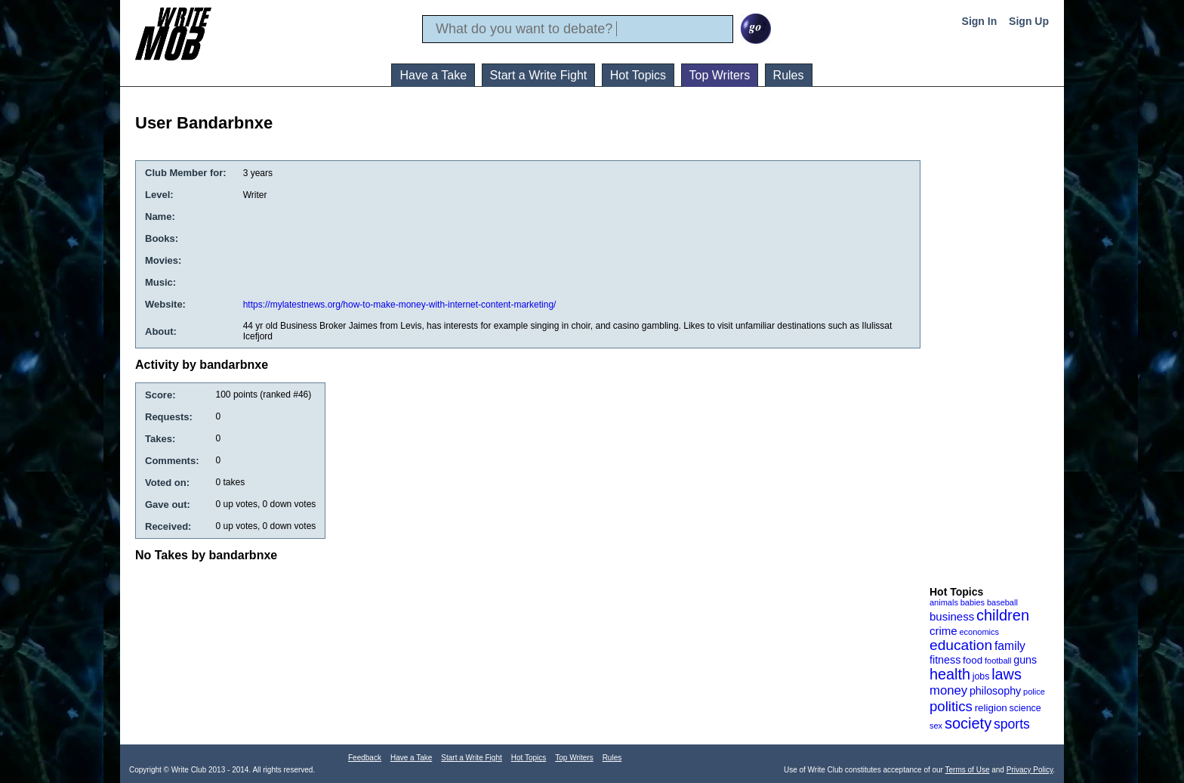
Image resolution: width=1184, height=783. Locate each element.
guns (1025, 660)
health (950, 674)
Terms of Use (967, 770)
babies (972, 602)
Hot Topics (638, 75)
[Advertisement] (990, 347)
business (952, 616)
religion (991, 707)
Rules (788, 75)
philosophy (995, 691)
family (1009, 645)
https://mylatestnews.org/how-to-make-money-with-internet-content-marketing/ (400, 304)
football (998, 660)
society (968, 723)
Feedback (364, 758)
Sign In (979, 21)
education (961, 645)
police (1034, 691)
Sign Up (1029, 21)
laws (1006, 674)
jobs (981, 676)
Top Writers (720, 75)
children (1002, 615)
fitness (945, 660)
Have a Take (433, 75)
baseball (1002, 602)
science (1025, 708)
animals (944, 602)
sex (936, 725)
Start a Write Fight (538, 75)
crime (943, 630)
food (972, 660)
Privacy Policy (1030, 770)
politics (951, 706)
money (948, 690)
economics (979, 631)
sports (1012, 724)
